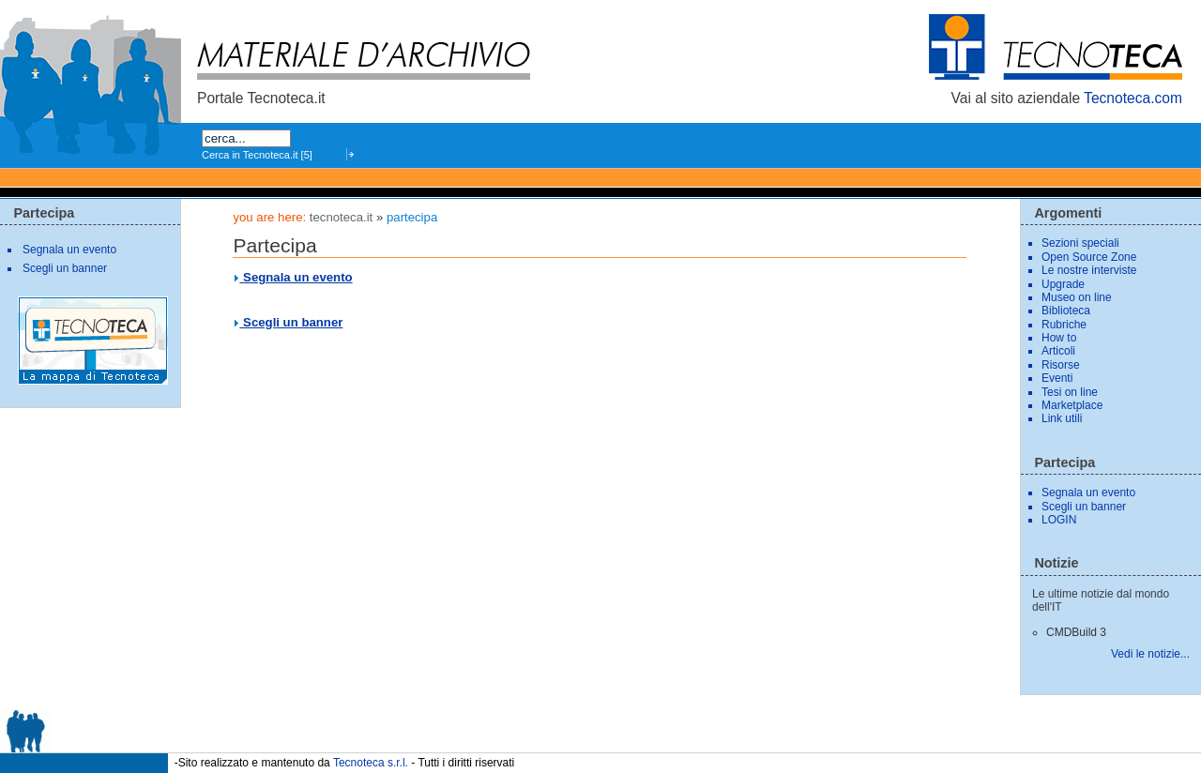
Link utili (1061, 418)
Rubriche (1064, 324)
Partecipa (43, 212)
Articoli (1058, 350)
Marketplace (1071, 405)
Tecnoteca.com (1133, 98)
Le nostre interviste (1088, 270)
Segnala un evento (298, 277)
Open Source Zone (1088, 257)
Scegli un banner (292, 322)
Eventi (1056, 378)
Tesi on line (1069, 392)
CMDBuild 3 (1076, 632)
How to (1058, 337)
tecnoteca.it (341, 217)
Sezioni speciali (1080, 243)
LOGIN (1058, 519)
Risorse (1060, 364)
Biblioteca (1065, 310)
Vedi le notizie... (1150, 653)
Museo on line (1076, 297)
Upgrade (1063, 284)
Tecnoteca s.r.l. (370, 761)
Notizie (1056, 562)
